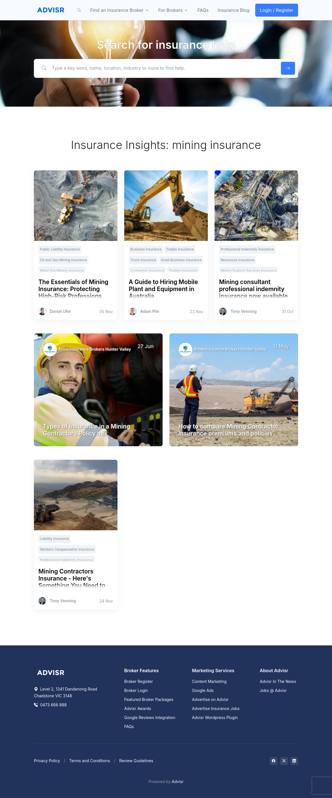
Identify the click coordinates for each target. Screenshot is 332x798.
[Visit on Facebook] (274, 761)
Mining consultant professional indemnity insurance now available (253, 289)
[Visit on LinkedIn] (294, 761)
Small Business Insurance (181, 260)
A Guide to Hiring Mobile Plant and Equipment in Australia (163, 289)
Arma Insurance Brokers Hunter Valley (94, 349)
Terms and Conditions (89, 760)
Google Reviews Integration (149, 717)
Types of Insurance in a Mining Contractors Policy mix (86, 430)
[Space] (51, 672)
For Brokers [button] (170, 10)
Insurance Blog (234, 10)
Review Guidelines (136, 760)
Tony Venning (243, 311)
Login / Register (277, 10)
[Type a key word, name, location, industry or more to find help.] (156, 68)
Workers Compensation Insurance (67, 549)
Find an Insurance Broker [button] (117, 10)
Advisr (178, 781)
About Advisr (274, 670)
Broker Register (138, 681)
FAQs (202, 10)
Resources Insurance (237, 260)
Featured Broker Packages (148, 699)
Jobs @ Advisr (273, 690)
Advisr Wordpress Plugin (215, 717)
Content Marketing (209, 681)
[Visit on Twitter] (284, 761)
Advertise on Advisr (210, 699)
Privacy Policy (47, 760)
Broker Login (136, 690)
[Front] (51, 10)
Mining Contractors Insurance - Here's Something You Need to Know (72, 582)
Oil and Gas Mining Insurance (63, 260)
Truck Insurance (143, 260)
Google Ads (203, 690)
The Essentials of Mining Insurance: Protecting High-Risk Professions (73, 289)
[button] (79, 10)
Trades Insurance (180, 249)
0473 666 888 (50, 704)
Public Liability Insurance (60, 249)
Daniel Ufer (60, 311)
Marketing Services (213, 670)
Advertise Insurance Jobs (216, 708)
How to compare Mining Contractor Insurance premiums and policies (228, 430)
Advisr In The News (278, 681)
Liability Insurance (54, 539)
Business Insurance (145, 249)
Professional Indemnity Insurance (247, 249)
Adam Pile (149, 311)
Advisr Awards (137, 708)
